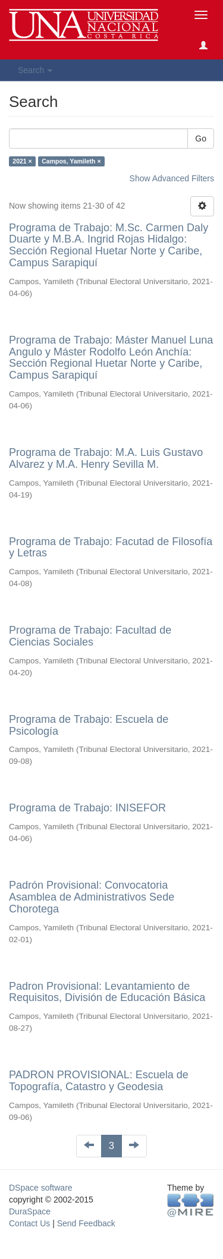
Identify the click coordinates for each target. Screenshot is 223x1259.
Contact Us (29, 1223)
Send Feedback (86, 1223)
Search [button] (35, 70)
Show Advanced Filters (172, 178)
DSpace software (41, 1187)
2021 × (22, 161)
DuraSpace (30, 1211)
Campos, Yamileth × (71, 161)
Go (200, 138)
